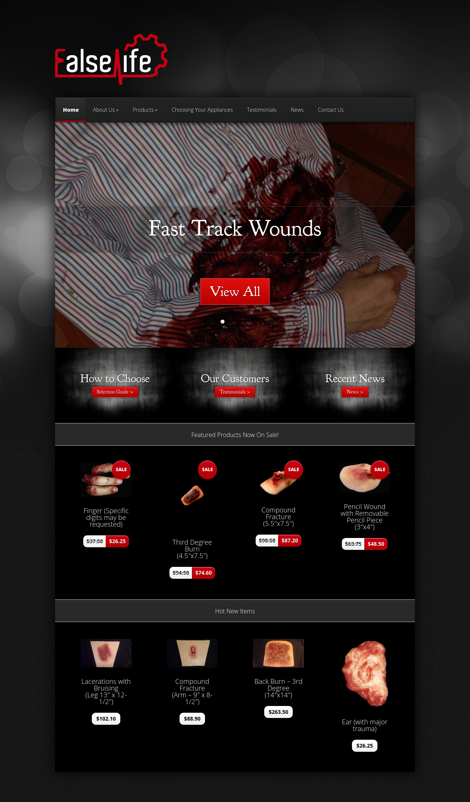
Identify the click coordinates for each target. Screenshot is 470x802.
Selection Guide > (115, 392)
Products (143, 109)
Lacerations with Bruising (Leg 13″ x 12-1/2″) (106, 691)
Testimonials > (235, 392)
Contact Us (331, 109)
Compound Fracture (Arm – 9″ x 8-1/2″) (192, 691)
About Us (104, 109)
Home (71, 114)
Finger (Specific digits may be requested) (106, 517)
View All (235, 291)
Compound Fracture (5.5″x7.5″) (279, 516)
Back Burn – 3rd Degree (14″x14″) (278, 688)
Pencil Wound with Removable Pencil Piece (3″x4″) (365, 516)
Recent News (355, 378)
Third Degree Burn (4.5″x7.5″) (192, 549)
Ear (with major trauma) (365, 725)
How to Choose (115, 378)
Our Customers (235, 378)
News (297, 109)
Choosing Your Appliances (202, 109)
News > (354, 392)
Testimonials (262, 109)
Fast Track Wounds (235, 228)
